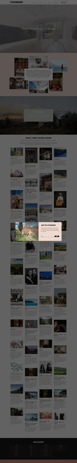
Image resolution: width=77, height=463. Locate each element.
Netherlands (46, 445)
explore (38, 78)
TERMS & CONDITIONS (44, 461)
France (31, 445)
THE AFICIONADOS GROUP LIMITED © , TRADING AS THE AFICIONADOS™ (22, 461)
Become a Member (52, 461)
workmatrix (61, 461)
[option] (38, 29)
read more (12, 166)
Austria (16, 445)
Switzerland (60, 445)
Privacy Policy (37, 461)
